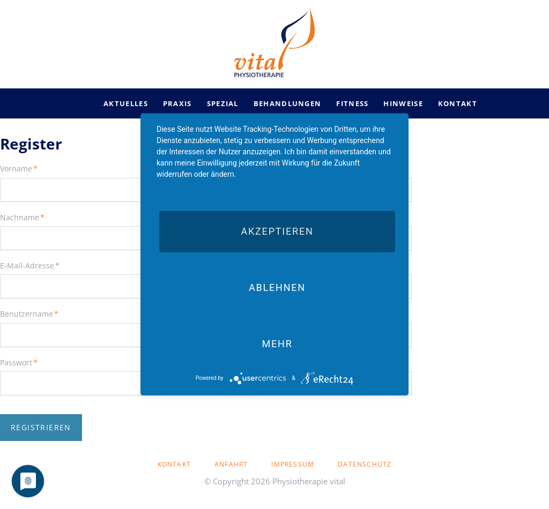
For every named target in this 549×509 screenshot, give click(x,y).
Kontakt (174, 464)
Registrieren (41, 427)
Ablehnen (277, 287)
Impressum (292, 464)
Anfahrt (231, 464)
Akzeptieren (277, 231)
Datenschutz (364, 464)
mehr (277, 343)
